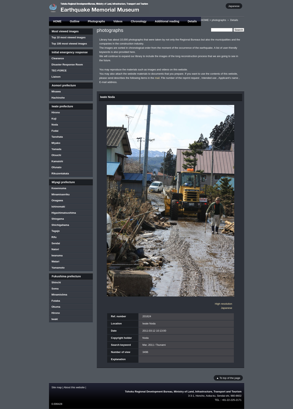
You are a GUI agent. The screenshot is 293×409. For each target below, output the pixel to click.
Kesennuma (59, 188)
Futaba (56, 300)
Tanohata (57, 136)
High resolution (223, 303)
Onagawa (57, 200)
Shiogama (58, 218)
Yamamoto (58, 267)
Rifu (54, 237)
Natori (55, 249)
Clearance (58, 58)
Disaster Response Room (67, 64)
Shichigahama (60, 224)
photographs (219, 20)
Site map (57, 387)
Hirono (56, 112)
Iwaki (55, 319)
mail (157, 77)
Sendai (56, 243)
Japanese (233, 5)
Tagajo (56, 230)
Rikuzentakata (60, 173)
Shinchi (56, 282)
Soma (55, 288)
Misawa (56, 91)
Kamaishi (57, 161)
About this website (74, 387)
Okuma (56, 306)
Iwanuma (57, 255)
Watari (55, 261)
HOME (57, 21)
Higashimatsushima (64, 212)
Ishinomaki (58, 206)
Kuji (54, 118)
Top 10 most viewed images (69, 37)
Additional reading (167, 21)
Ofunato (57, 167)
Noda (55, 124)
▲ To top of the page (228, 377)
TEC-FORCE (59, 70)
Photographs (96, 21)
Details (192, 21)
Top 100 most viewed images (69, 43)
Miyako (56, 142)
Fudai (55, 130)
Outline (74, 21)
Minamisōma (59, 294)
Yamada (56, 149)
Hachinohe (58, 97)
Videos (117, 21)
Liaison (56, 76)
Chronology (139, 21)
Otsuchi (56, 155)
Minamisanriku (61, 194)
